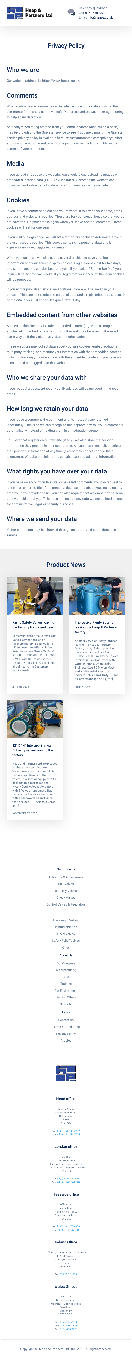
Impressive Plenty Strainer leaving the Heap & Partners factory (96, 627)
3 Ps (66, 977)
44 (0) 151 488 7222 (68, 1131)
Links (66, 1012)
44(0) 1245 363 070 (68, 1179)
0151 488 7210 (68, 1326)
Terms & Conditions (66, 1027)
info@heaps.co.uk (100, 17)
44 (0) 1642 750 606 (68, 1226)
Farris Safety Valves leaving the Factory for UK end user (33, 625)
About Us (66, 955)
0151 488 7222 (95, 13)
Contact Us (66, 1020)
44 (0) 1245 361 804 (68, 1182)
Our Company (66, 963)
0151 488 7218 (68, 1322)
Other (66, 947)
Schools (66, 1004)
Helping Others (66, 997)
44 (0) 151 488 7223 (68, 1134)
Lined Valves (66, 934)
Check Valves (65, 897)
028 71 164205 (68, 1274)
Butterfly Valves (66, 891)
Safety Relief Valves (66, 940)
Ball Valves (66, 884)
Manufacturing (66, 970)
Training (66, 983)
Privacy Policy (66, 1033)
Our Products (66, 869)
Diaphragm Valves (66, 920)
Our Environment (65, 990)
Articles (66, 1040)
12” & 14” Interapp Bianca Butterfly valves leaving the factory (32, 750)
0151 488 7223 (68, 1329)
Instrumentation (66, 927)
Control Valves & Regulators (66, 904)
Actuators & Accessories (65, 877)
